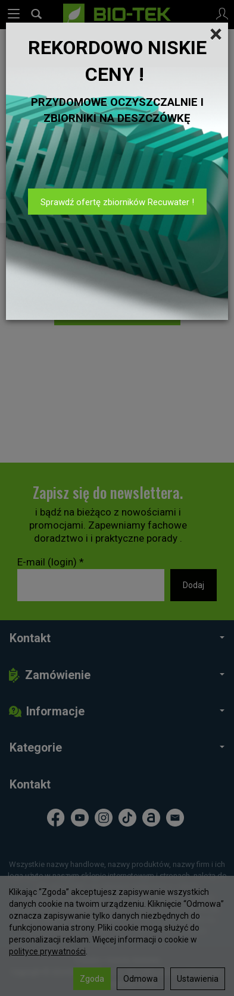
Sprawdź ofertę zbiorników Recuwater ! (117, 202)
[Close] (216, 34)
